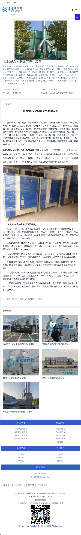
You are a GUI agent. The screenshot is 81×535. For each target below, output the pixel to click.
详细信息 (7, 104)
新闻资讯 (21, 448)
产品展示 (60, 423)
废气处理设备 (60, 429)
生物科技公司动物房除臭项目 (15, 378)
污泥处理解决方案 (40, 503)
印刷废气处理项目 (20, 429)
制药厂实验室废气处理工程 (53, 378)
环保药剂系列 (60, 439)
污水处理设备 (60, 432)
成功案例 (60, 442)
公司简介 (60, 454)
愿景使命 (60, 457)
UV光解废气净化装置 (33, 299)
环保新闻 (21, 457)
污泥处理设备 (60, 435)
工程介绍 (21, 423)
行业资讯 (21, 454)
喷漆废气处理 (17, 299)
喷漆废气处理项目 (20, 439)
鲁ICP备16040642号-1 (56, 493)
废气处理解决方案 (56, 503)
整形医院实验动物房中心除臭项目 (56, 344)
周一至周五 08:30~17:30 (40, 477)
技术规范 (21, 461)
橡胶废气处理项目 (20, 432)
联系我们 (60, 461)
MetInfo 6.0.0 (35, 526)
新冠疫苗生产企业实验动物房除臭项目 (18, 344)
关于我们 (60, 448)
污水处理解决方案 (25, 503)
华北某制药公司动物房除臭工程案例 (17, 412)
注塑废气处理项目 (20, 435)
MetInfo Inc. (57, 526)
